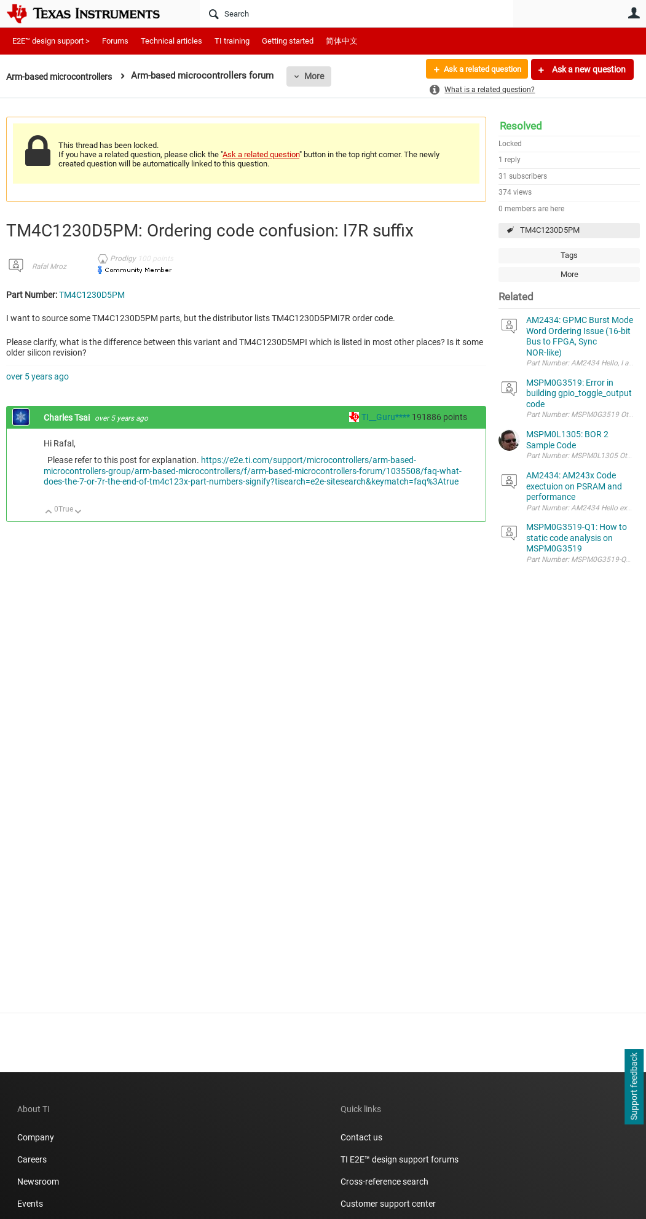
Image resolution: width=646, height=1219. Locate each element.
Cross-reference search (384, 1181)
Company (35, 1137)
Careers (32, 1159)
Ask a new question (588, 69)
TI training (232, 40)
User (634, 13)
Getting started (287, 40)
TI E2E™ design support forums (400, 1159)
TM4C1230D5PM (550, 230)
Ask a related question (478, 69)
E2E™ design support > (51, 40)
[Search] (356, 13)
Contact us (361, 1137)
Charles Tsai (68, 418)
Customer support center (388, 1204)
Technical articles (171, 40)
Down (78, 512)
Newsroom (38, 1181)
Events (30, 1204)
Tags (569, 255)
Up (49, 512)
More (324, 76)
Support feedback (634, 1087)
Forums (115, 40)
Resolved (521, 126)
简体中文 (342, 40)
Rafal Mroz (49, 266)
